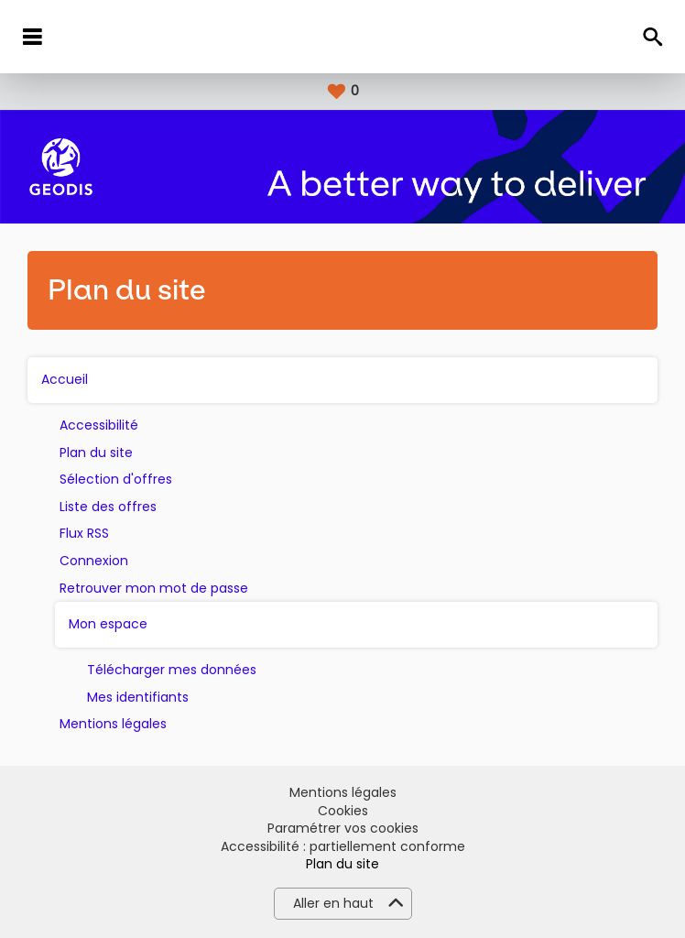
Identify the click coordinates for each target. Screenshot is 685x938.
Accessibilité (99, 425)
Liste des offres (108, 507)
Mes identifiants (138, 697)
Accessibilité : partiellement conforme (343, 847)
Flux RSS (84, 533)
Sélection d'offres (116, 479)
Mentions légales (113, 724)
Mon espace (108, 624)
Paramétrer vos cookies (343, 828)
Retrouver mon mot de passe (154, 588)
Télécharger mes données (171, 670)
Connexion (94, 561)
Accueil (64, 379)
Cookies (343, 811)
